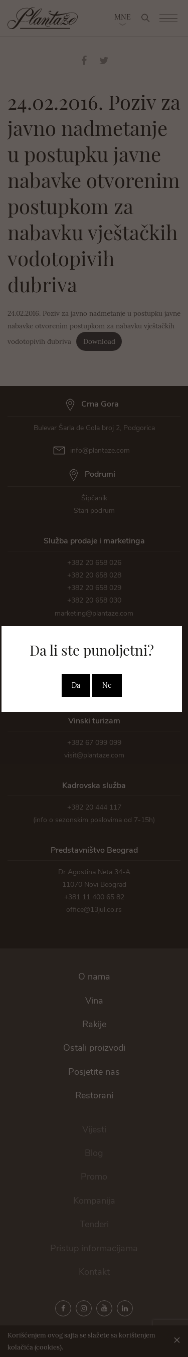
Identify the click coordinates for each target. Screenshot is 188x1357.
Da (76, 685)
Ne (107, 685)
